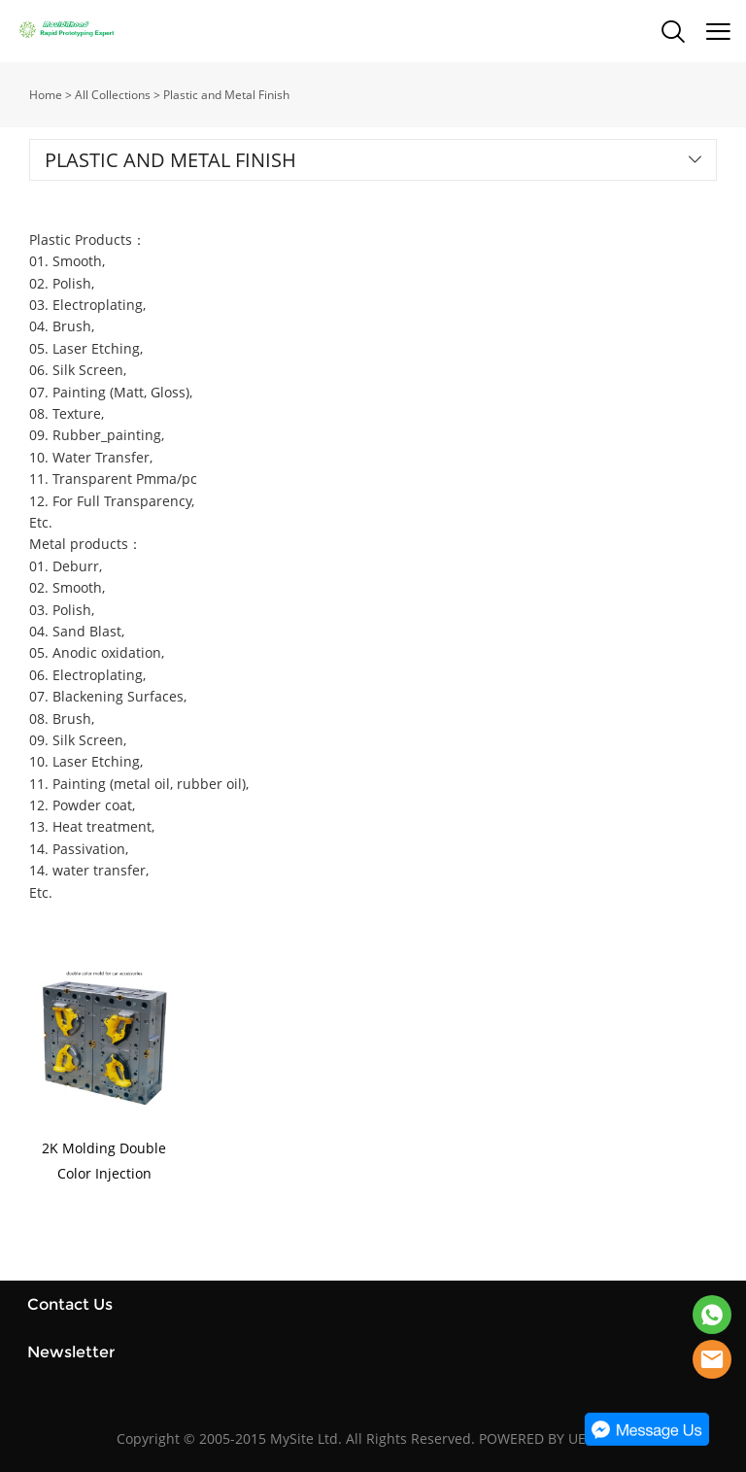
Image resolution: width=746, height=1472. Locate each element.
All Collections (113, 94)
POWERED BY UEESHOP (554, 1438)
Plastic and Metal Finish (226, 94)
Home (45, 94)
